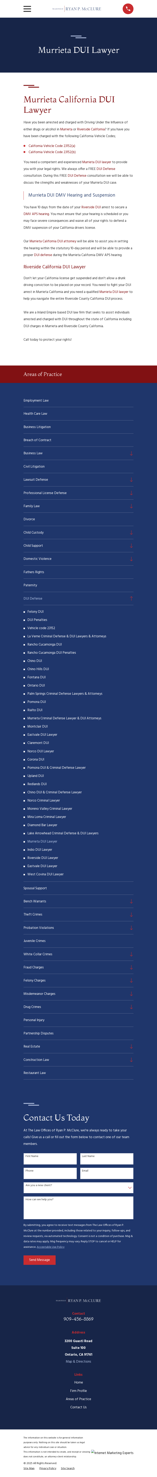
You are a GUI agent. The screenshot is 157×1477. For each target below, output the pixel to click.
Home (78, 1382)
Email (85, 1171)
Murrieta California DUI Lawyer (69, 104)
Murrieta (66, 129)
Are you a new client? (39, 1185)
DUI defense (43, 255)
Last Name (88, 1156)
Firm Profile (78, 1391)
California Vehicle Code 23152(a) (52, 146)
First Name (32, 1156)
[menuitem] (78, 400)
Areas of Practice (78, 1399)
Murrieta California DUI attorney (52, 241)
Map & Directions (78, 1361)
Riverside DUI (91, 207)
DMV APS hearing (36, 214)
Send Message (39, 1260)
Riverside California (91, 129)
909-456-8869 (78, 1319)
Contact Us (78, 1407)
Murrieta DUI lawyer (96, 162)
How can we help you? (40, 1199)
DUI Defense (105, 169)
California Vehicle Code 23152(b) (52, 152)
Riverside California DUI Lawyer (55, 267)
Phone (30, 1171)
